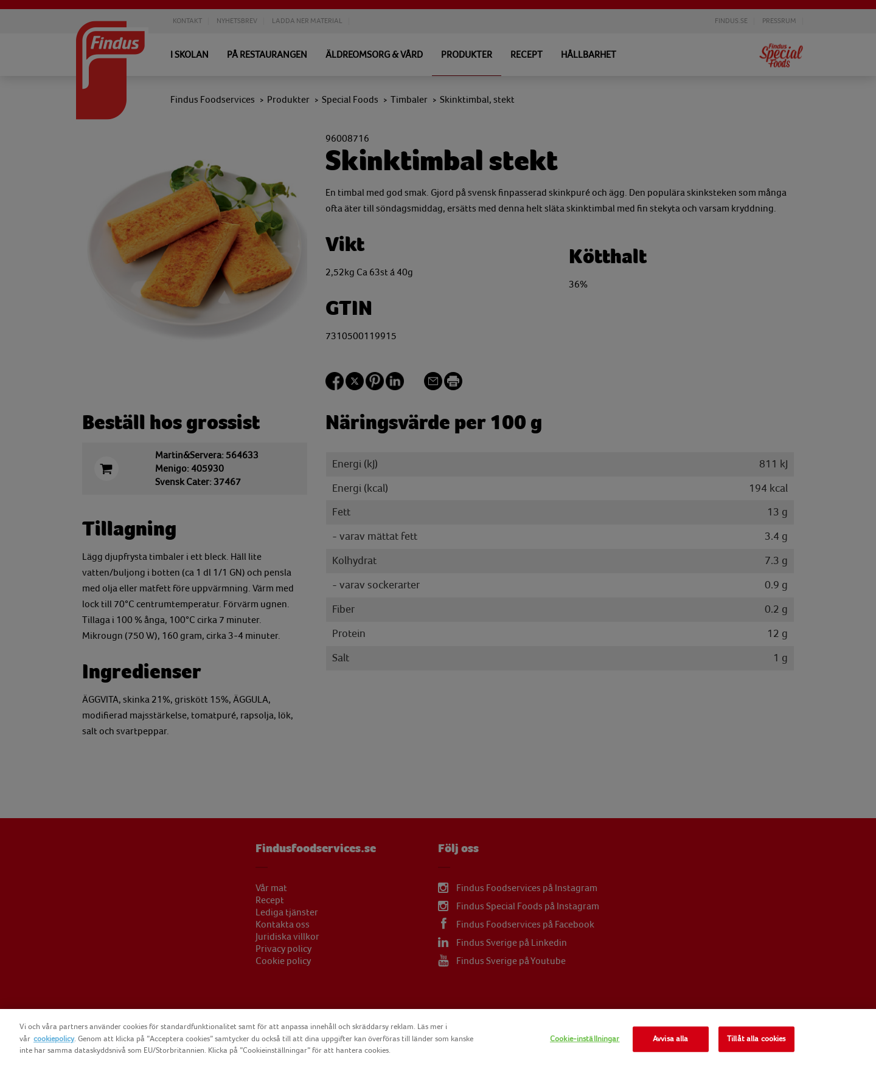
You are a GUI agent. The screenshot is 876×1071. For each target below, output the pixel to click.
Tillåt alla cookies (756, 1039)
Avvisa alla (670, 1039)
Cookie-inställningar (585, 1039)
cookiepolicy (53, 1039)
